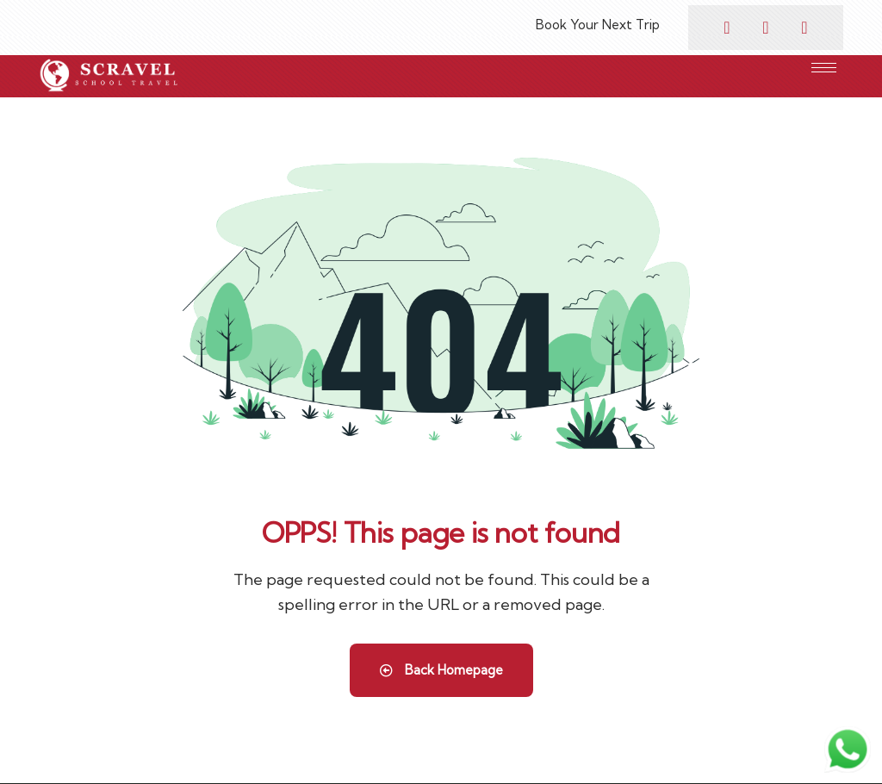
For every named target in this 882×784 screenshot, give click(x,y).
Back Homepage (441, 670)
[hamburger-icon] (823, 67)
